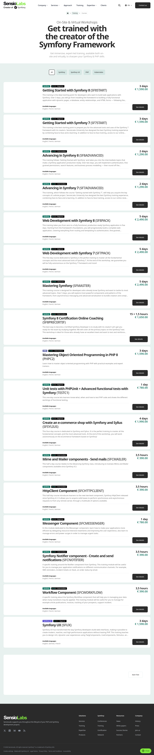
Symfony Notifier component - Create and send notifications (78, 558)
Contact (138, 735)
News (118, 721)
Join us (137, 730)
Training (75, 13)
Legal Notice (34, 751)
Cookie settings (8, 751)
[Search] (119, 5)
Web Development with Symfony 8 (76, 221)
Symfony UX (75, 72)
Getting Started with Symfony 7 (75, 123)
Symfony (62, 72)
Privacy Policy (43, 751)
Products (82, 735)
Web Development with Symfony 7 (76, 253)
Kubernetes (99, 72)
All (52, 72)
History (137, 721)
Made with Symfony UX (21, 751)
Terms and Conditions (55, 751)
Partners (119, 735)
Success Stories (122, 730)
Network (101, 735)
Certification (102, 730)
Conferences (102, 721)
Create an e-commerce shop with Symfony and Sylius (82, 425)
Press (137, 726)
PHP (87, 72)
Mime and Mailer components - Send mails (84, 459)
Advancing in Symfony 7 (73, 188)
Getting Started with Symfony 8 (75, 90)
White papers (121, 726)
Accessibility (67, 751)
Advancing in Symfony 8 (73, 155)
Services (82, 721)
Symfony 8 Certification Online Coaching (73, 320)
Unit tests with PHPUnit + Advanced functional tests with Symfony (85, 391)
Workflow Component (72, 592)
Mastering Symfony (66, 286)
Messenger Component (73, 523)
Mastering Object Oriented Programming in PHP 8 (80, 357)
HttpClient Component (73, 491)
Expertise (82, 730)
